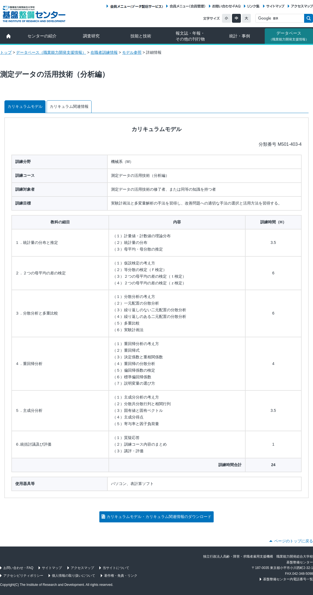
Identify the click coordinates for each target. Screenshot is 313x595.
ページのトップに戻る (293, 541)
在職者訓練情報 (104, 52)
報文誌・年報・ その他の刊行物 (190, 36)
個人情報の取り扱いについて (73, 576)
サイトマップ (275, 6)
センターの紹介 (42, 36)
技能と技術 (140, 36)
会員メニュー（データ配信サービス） (136, 6)
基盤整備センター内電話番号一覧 (288, 579)
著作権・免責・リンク (120, 576)
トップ (6, 52)
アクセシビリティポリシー (23, 576)
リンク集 (253, 6)
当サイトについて (116, 568)
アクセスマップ (302, 6)
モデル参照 (132, 52)
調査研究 (91, 36)
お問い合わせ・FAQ (226, 6)
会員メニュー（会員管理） (188, 6)
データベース (289, 36)
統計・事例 (239, 36)
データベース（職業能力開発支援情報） (51, 52)
